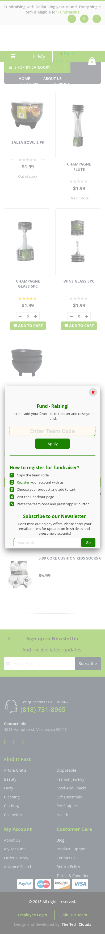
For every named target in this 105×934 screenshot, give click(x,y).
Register (23, 482)
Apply (53, 443)
